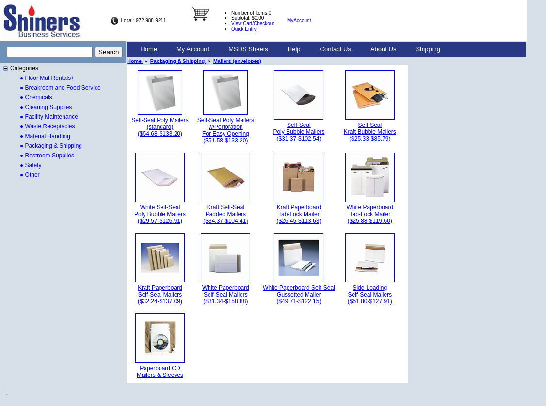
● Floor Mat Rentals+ (47, 78)
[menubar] (290, 49)
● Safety (31, 165)
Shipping (428, 49)
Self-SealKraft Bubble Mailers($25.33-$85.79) (370, 132)
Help (294, 49)
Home (148, 49)
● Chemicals (36, 97)
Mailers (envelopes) (237, 61)
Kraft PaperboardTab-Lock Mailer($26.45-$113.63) (298, 214)
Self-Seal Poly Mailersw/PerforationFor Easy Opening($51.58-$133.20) (225, 130)
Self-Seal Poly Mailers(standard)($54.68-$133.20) (159, 127)
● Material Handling (45, 136)
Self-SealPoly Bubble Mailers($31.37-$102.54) (298, 132)
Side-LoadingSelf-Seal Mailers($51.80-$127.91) (370, 294)
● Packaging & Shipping (51, 145)
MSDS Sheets (248, 49)
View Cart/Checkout (252, 23)
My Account (193, 49)
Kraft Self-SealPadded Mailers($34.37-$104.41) (225, 214)
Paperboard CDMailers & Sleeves (160, 371)
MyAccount (299, 20)
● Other (30, 175)
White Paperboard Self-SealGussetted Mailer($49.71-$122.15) (299, 294)
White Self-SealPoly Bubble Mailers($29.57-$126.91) (160, 214)
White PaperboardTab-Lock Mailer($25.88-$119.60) (369, 214)
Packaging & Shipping (178, 61)
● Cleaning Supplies (46, 107)
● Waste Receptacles (47, 126)
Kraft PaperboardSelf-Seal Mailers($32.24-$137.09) (160, 294)
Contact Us (335, 49)
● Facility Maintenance (49, 116)
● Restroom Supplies (47, 155)
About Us (383, 49)
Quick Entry (244, 28)
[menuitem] (148, 49)
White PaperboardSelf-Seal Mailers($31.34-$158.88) (225, 294)
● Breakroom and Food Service (60, 87)
